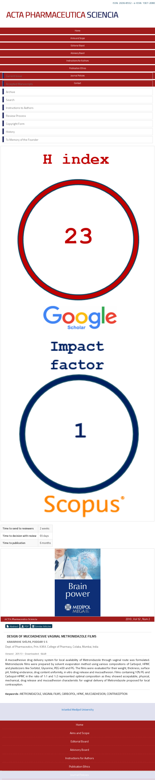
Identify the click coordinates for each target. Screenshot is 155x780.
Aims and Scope (77, 38)
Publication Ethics (77, 68)
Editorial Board (78, 45)
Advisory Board (78, 53)
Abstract (12, 626)
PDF (25, 626)
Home (77, 30)
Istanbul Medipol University (78, 709)
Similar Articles (41, 626)
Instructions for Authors (77, 60)
